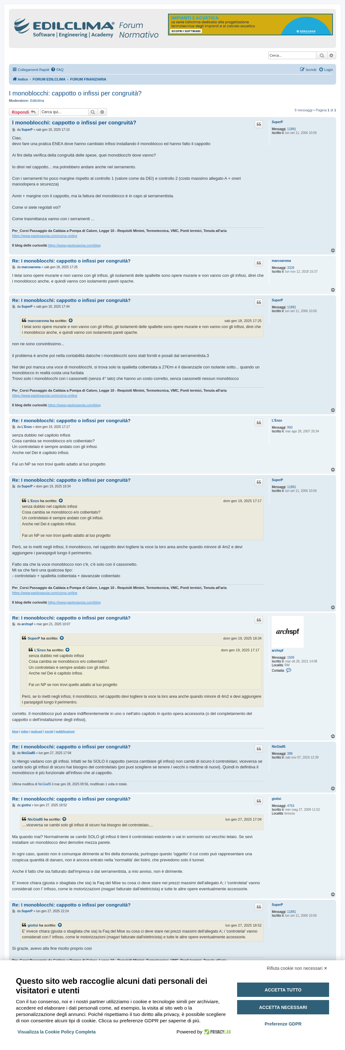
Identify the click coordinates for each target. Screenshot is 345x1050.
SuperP (277, 122)
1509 (290, 657)
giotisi (276, 799)
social (49, 731)
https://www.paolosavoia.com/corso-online (44, 236)
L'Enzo (277, 420)
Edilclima (37, 100)
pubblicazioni (65, 731)
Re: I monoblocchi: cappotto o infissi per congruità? (71, 260)
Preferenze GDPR (282, 1023)
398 (289, 753)
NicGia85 (278, 746)
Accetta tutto (283, 989)
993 (289, 427)
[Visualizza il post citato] (71, 321)
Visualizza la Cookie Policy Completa (57, 1031)
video (24, 731)
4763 (290, 806)
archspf (277, 650)
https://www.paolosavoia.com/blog (74, 245)
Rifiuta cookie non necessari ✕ (297, 968)
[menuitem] (57, 70)
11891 (291, 129)
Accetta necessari (283, 1007)
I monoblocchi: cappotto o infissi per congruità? (75, 93)
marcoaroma (281, 260)
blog (15, 731)
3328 (290, 268)
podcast (36, 731)
